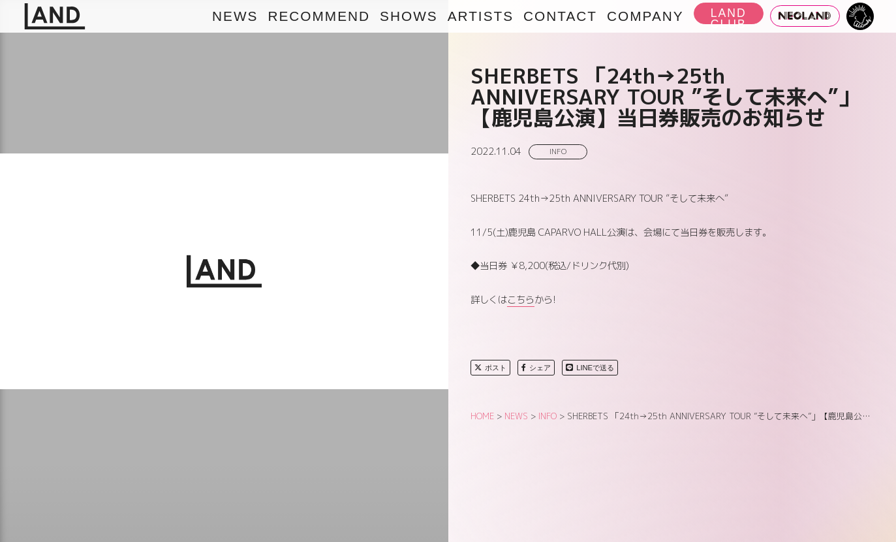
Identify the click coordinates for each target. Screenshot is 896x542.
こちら (520, 299)
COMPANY (645, 16)
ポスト (490, 368)
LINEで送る (590, 368)
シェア (536, 368)
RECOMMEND (319, 16)
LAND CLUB (729, 15)
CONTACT (560, 16)
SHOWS (409, 16)
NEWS (235, 16)
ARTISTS (481, 16)
